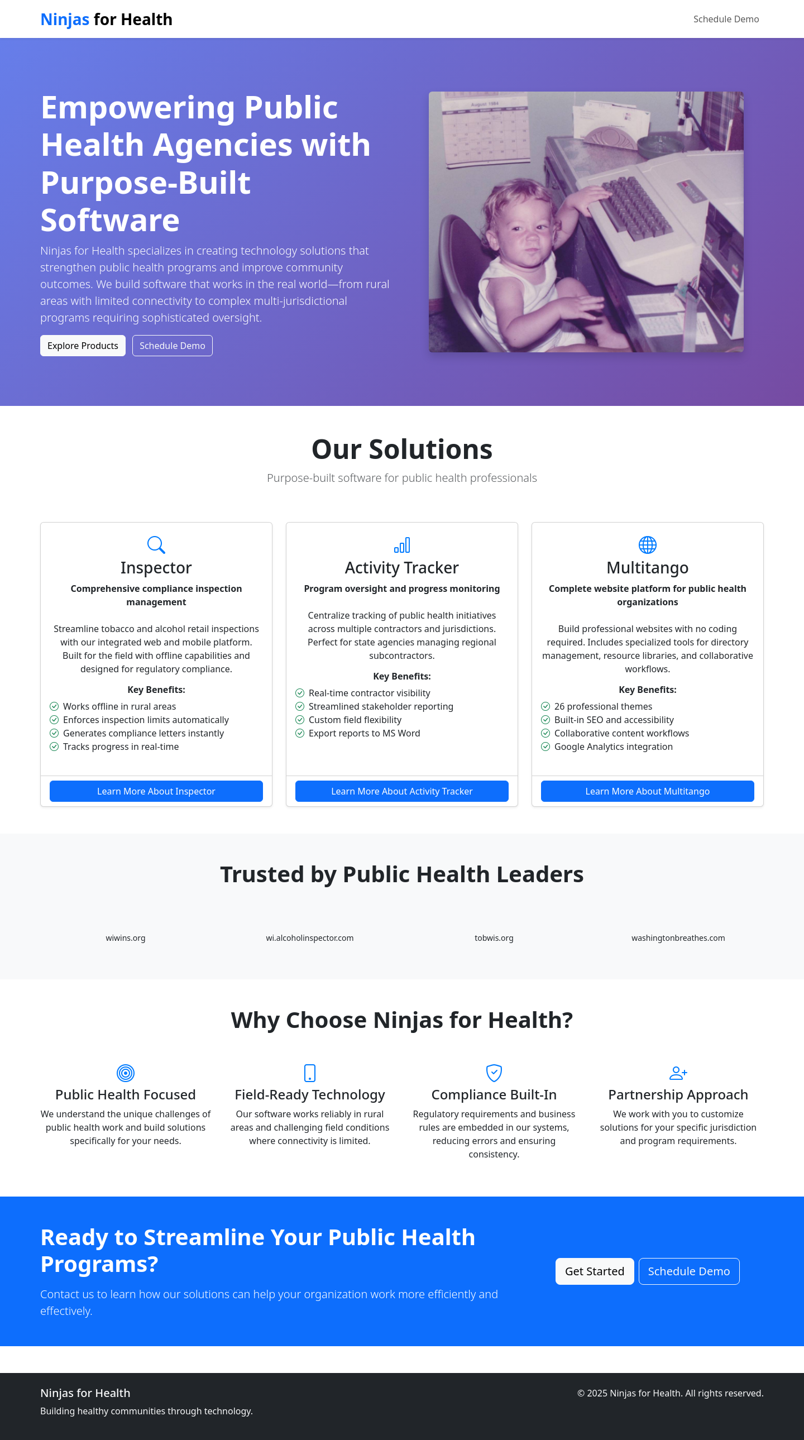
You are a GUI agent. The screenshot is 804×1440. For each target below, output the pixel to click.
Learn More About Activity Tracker (402, 791)
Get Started (595, 1271)
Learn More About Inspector (156, 791)
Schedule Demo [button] (172, 345)
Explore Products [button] (82, 345)
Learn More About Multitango (648, 791)
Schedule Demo (726, 19)
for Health (106, 19)
